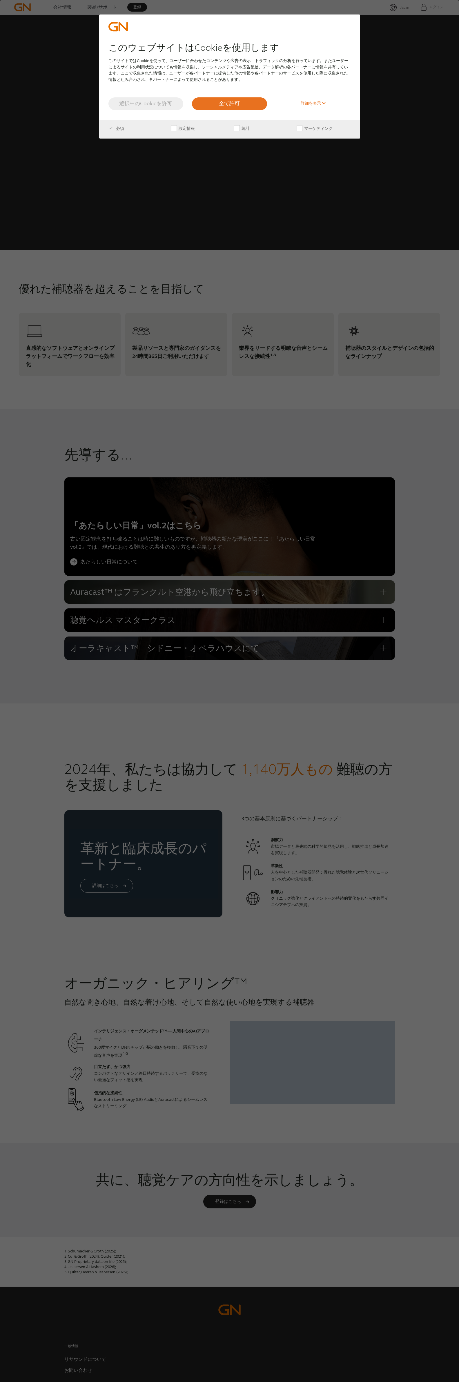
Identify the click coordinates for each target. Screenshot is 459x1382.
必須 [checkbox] (116, 128)
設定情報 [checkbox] (183, 128)
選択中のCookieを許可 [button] (145, 103)
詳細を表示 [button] (313, 103)
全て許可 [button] (229, 103)
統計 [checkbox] (242, 128)
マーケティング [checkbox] (315, 128)
